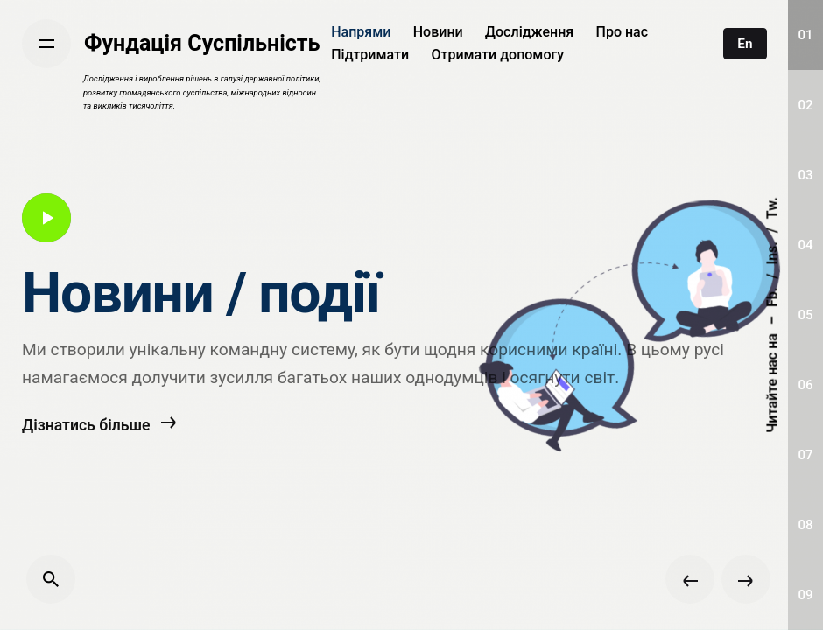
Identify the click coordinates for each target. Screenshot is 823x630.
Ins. (771, 253)
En (744, 44)
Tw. (771, 208)
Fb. (771, 297)
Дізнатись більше (99, 448)
